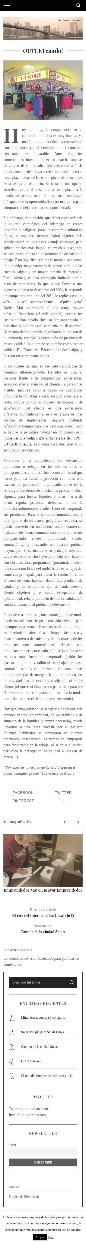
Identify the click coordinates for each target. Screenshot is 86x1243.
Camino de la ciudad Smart (43, 928)
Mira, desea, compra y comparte (43, 1017)
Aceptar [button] (40, 1237)
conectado (45, 958)
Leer (51, 1237)
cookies (14, 1186)
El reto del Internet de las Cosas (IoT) (43, 912)
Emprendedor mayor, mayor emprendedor (43, 890)
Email (12, 1145)
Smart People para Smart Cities (42, 1032)
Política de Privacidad (24, 1196)
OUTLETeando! (32, 1061)
